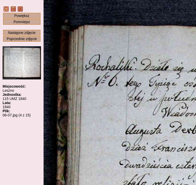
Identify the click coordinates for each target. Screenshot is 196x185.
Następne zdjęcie (21, 33)
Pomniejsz (22, 22)
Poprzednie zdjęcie (22, 39)
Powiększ (21, 16)
